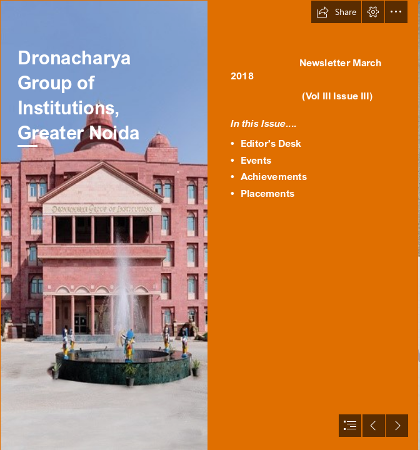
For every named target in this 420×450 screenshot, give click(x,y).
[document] (210, 225)
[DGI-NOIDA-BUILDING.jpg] (104, 225)
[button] (336, 12)
